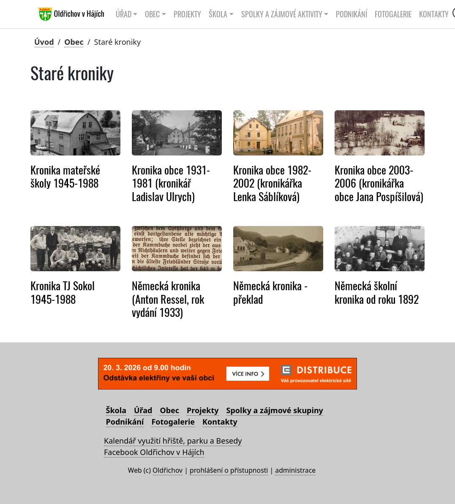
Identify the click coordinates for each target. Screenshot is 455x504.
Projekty (187, 14)
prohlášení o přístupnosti (229, 470)
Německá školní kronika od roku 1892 (377, 292)
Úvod (44, 42)
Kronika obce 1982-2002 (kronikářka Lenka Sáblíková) (272, 183)
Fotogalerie (393, 14)
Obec (74, 42)
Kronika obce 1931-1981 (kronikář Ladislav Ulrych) (171, 183)
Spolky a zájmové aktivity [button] (281, 14)
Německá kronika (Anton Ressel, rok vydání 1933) (168, 299)
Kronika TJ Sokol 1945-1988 (62, 292)
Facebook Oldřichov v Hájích (154, 452)
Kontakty (434, 14)
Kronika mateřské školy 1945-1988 (65, 176)
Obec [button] (152, 14)
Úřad (143, 410)
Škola (116, 410)
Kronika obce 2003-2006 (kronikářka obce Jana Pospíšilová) (379, 183)
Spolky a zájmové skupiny (274, 410)
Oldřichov (168, 470)
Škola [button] (218, 14)
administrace (295, 470)
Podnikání (351, 14)
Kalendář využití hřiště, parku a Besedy (173, 441)
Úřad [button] (123, 14)
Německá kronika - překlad (270, 292)
